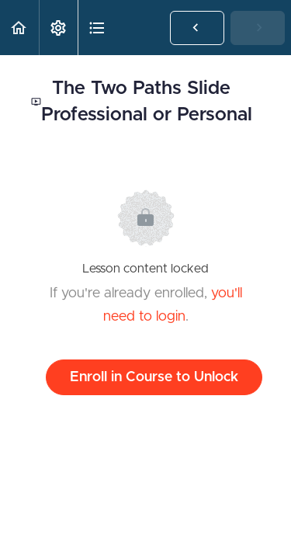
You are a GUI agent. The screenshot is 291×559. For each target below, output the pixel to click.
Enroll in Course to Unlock (154, 377)
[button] (19, 27)
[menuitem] (58, 27)
